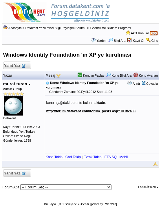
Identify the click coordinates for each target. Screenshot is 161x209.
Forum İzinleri (148, 187)
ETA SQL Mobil (116, 157)
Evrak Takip (93, 157)
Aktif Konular (140, 33)
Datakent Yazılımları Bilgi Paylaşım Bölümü (55, 28)
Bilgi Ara (116, 40)
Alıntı (136, 83)
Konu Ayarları (145, 75)
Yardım (101, 40)
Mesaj (50, 75)
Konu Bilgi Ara (118, 75)
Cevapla (152, 83)
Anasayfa (15, 28)
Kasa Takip (54, 157)
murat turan (17, 83)
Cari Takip (73, 157)
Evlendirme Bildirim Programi (110, 28)
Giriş (154, 40)
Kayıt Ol (138, 40)
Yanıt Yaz (14, 65)
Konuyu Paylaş (91, 75)
